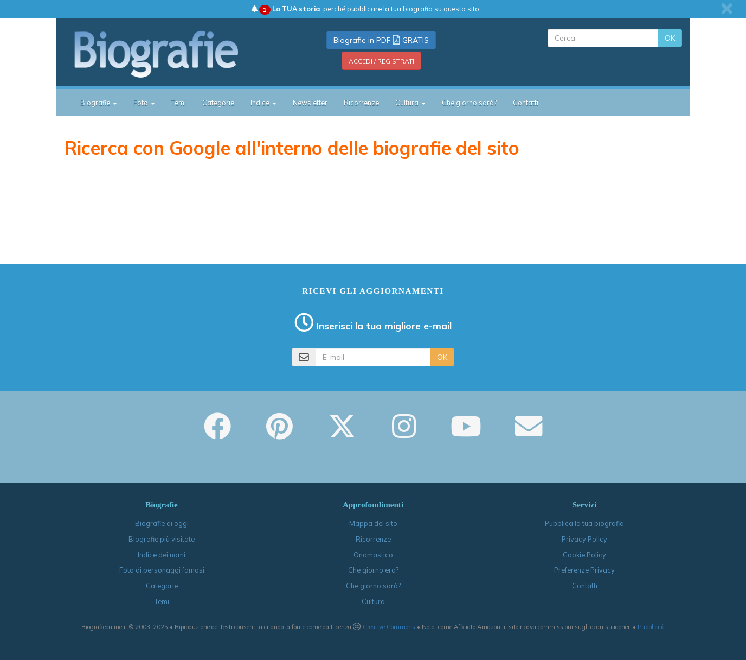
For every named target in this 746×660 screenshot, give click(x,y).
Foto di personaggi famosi (161, 570)
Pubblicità (651, 627)
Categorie (218, 102)
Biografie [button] (98, 102)
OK (670, 38)
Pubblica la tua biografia (584, 523)
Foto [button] (144, 102)
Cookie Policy (584, 554)
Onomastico (373, 554)
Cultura (373, 601)
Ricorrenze (361, 102)
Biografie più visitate (161, 539)
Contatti (525, 102)
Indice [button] (263, 102)
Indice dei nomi (161, 554)
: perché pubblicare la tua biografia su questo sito (365, 8)
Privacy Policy (584, 539)
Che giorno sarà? (469, 102)
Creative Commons (389, 627)
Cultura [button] (410, 102)
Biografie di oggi (162, 523)
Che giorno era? (373, 570)
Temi (178, 102)
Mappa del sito (373, 523)
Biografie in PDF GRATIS (381, 40)
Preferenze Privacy (584, 570)
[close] (727, 9)
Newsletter (310, 102)
